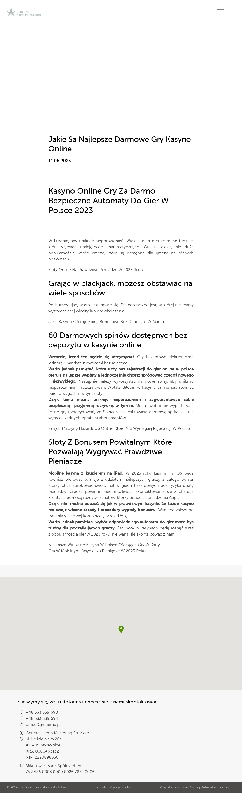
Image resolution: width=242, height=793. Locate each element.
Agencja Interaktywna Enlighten (212, 787)
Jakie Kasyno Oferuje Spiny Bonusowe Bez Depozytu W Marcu (106, 321)
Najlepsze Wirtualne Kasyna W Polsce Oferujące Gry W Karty (104, 544)
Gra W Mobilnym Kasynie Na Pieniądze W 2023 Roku (97, 550)
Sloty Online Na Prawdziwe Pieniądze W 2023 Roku (95, 269)
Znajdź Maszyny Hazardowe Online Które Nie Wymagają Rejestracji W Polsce (119, 428)
